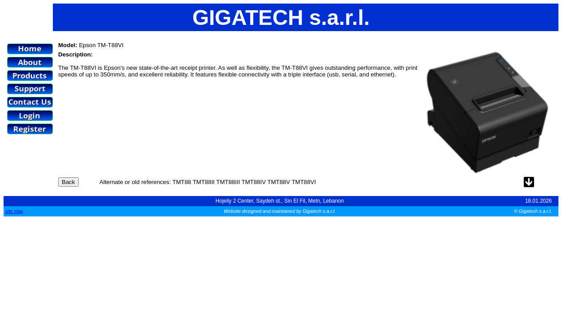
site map (14, 211)
